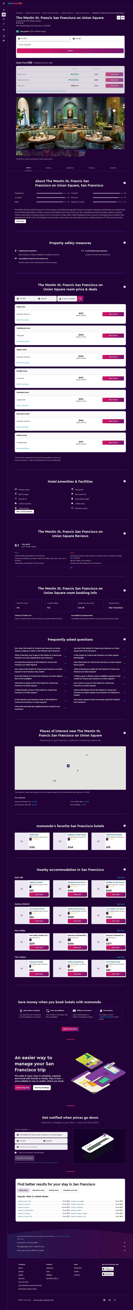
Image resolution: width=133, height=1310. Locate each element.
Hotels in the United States (50, 13)
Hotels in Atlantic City (78, 1216)
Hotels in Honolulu (24, 1204)
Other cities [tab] (23, 1190)
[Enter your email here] (43, 1147)
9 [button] (52, 64)
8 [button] (47, 64)
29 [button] (47, 80)
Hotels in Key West (77, 1204)
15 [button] (47, 69)
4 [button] (62, 59)
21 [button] (42, 74)
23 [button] (52, 74)
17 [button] (57, 69)
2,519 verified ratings (37, 31)
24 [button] (58, 74)
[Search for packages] (4, 24)
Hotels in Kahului (23, 1207)
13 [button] (37, 69)
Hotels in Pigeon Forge (79, 1213)
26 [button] (31, 80)
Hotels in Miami (76, 1210)
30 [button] (52, 80)
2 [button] (52, 59)
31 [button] (58, 80)
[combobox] (43, 1134)
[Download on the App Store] (108, 1274)
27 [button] (37, 80)
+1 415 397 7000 (22, 28)
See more (121, 877)
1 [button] (47, 59)
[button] (3, 3)
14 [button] (42, 69)
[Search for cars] (4, 19)
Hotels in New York (24, 1201)
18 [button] (63, 69)
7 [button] (96, 64)
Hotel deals (19, 13)
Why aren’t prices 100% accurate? (71, 1250)
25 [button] (63, 74)
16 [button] (52, 69)
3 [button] (57, 59)
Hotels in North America (33, 13)
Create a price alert (106, 1017)
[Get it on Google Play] (108, 1269)
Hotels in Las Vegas (77, 1201)
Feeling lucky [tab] (54, 1190)
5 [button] (31, 64)
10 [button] (58, 64)
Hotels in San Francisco (82, 13)
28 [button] (42, 80)
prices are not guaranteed (62, 1236)
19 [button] (31, 74)
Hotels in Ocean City (25, 1216)
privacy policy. (53, 1162)
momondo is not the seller (71, 1242)
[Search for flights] (4, 10)
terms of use (42, 1162)
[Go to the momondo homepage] (15, 3)
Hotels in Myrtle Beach (25, 1210)
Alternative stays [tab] (38, 1190)
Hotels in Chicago (24, 1213)
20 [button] (37, 74)
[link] (39, 894)
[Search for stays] (4, 14)
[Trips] (4, 30)
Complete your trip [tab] (70, 1190)
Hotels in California (67, 13)
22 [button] (47, 74)
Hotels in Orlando (77, 1207)
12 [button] (31, 69)
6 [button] (36, 64)
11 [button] (63, 64)
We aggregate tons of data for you (71, 1246)
